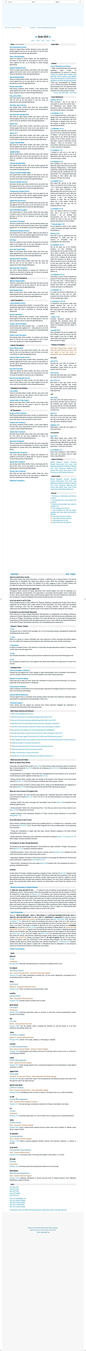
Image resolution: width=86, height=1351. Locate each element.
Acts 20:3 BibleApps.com (18, 1198)
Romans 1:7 (19, 781)
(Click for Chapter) (19, 44)
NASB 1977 (13, 133)
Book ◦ (68, 574)
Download (73, 93)
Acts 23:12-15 (55, 380)
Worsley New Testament (18, 471)
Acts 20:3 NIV (14, 1187)
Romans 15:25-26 (56, 100)
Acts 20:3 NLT (14, 1189)
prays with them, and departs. (61, 522)
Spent (61, 470)
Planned (73, 466)
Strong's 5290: (14, 1155)
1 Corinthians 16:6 (64, 942)
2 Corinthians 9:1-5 (57, 181)
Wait (60, 472)
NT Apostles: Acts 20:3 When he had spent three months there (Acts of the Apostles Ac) (38, 1210)
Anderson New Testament (18, 413)
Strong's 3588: (15, 1026)
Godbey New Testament (17, 422)
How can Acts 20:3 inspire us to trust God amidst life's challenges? (32, 730)
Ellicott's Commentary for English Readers (24, 887)
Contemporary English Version (19, 191)
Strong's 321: (14, 1104)
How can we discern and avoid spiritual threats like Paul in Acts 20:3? (33, 720)
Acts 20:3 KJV (14, 1195)
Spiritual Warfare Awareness (19, 695)
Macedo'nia (61, 466)
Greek (53, 40)
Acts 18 (63, 919)
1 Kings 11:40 (55, 317)
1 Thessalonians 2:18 (57, 224)
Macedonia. (72, 80)
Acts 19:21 (54, 436)
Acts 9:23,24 (55, 373)
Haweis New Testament (17, 432)
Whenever (70, 472)
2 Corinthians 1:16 (56, 150)
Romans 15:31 (55, 233)
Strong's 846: (14, 1079)
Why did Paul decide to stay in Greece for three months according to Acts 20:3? (36, 733)
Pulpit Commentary (16, 912)
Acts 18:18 (54, 398)
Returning (70, 468)
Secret (53, 470)
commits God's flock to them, (61, 516)
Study (43, 40)
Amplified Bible (15, 152)
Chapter (73, 574)
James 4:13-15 (70, 836)
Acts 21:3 (54, 413)
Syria (65, 470)
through (66, 80)
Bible (6, 27)
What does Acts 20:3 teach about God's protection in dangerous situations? (35, 723)
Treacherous (54, 472)
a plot (69, 76)
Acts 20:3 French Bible (17, 1205)
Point (56, 468)
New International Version (18, 47)
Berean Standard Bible (17, 77)
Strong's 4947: (15, 1127)
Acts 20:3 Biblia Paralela (17, 1200)
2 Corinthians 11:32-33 (58, 301)
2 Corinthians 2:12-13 (57, 274)
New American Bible (16, 369)
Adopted (59, 462)
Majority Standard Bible (17, 281)
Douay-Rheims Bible (16, 348)
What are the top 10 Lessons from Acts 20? (26, 743)
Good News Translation (17, 221)
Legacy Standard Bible (17, 143)
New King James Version (18, 105)
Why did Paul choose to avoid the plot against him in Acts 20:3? (31, 717)
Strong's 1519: (14, 1116)
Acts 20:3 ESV (14, 1191)
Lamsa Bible (14, 391)
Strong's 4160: (15, 975)
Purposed (62, 468)
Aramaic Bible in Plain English (19, 400)
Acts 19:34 (31, 927)
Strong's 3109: (15, 1178)
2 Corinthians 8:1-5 (38, 860)
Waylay (64, 472)
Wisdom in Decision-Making (19, 678)
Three (70, 470)
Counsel (66, 462)
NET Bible (13, 240)
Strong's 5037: (14, 964)
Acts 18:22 (22, 825)
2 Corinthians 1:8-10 (57, 245)
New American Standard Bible (19, 115)
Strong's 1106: (15, 1141)
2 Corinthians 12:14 (57, 209)
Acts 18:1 (29, 768)
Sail (75, 468)
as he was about (58, 78)
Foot (66, 464)
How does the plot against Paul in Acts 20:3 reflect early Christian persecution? (36, 736)
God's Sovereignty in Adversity (20, 670)
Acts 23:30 (44, 933)
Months (68, 466)
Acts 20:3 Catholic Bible (17, 1207)
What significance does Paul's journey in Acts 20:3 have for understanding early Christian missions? (43, 740)
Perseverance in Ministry (18, 687)
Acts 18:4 (60, 802)
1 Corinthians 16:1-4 (57, 129)
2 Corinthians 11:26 (57, 113)
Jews (59, 76)
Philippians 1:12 (15, 815)
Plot (52, 468)
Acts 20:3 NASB (15, 1193)
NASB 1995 (13, 124)
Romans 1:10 (60, 836)
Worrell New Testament (17, 462)
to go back (59, 80)
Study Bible (14, 574)
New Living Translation (17, 56)
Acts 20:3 (38, 766)
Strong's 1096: (15, 1051)
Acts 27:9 (21, 787)
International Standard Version (19, 231)
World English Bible (16, 290)
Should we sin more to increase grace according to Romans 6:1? (32, 756)
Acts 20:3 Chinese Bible (17, 1202)
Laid (74, 464)
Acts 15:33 (56, 919)
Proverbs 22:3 (58, 852)
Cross (38, 40)
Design (53, 464)
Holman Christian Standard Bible (20, 173)
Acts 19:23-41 (54, 768)
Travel (74, 470)
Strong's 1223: (14, 1166)
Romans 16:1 (36, 894)
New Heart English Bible (17, 249)
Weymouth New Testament (18, 268)
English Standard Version (18, 68)
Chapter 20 (14, 27)
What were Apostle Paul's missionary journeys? (27, 749)
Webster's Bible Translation (18, 259)
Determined (60, 464)
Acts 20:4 (44, 863)
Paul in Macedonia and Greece (60, 66)
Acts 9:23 (29, 797)
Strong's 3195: (14, 1092)
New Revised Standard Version (20, 378)
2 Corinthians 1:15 (56, 450)
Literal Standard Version (17, 303)
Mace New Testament (17, 441)
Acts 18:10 (13, 810)
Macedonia (54, 466)
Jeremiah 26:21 (56, 330)
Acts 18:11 (43, 776)
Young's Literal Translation (18, 324)
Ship (57, 470)
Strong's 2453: (14, 1040)
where (53, 74)
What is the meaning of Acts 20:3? (22, 714)
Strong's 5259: (15, 1012)
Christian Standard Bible (17, 163)
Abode (53, 462)
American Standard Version (18, 182)
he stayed (59, 74)
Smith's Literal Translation (18, 335)
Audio (33, 40)
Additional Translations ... (18, 481)
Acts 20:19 (54, 361)
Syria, (72, 78)
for (69, 78)
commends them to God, (60, 520)
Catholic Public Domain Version (20, 357)
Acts (9, 27)
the (56, 76)
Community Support (16, 703)
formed (64, 76)
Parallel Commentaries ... (18, 949)
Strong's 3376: (14, 1001)
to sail (66, 78)
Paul (12, 629)
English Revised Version (18, 201)
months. (70, 74)
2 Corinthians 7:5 (56, 290)
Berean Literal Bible (16, 86)
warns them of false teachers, (62, 518)
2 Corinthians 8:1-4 (57, 161)
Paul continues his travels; (60, 508)
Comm (48, 40)
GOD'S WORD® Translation (18, 210)
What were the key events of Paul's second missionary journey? (32, 746)
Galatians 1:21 (55, 425)
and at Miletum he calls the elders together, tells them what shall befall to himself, (63, 512)
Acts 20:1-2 (18, 848)
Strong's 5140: (14, 989)
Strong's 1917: (14, 1065)
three (65, 74)
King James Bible (15, 96)
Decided (73, 462)
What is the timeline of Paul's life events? (25, 753)
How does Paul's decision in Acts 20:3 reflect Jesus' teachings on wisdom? (35, 727)
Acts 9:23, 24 (17, 933)
